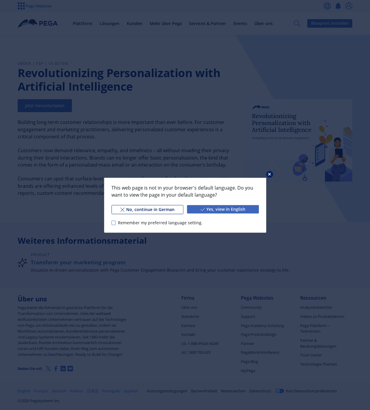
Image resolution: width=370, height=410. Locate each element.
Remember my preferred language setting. (160, 222)
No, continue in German (147, 209)
